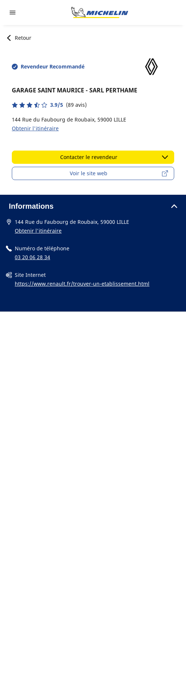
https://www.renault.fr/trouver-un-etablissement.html (82, 283)
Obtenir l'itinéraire (35, 128)
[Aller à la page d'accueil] (99, 12)
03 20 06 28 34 (32, 257)
